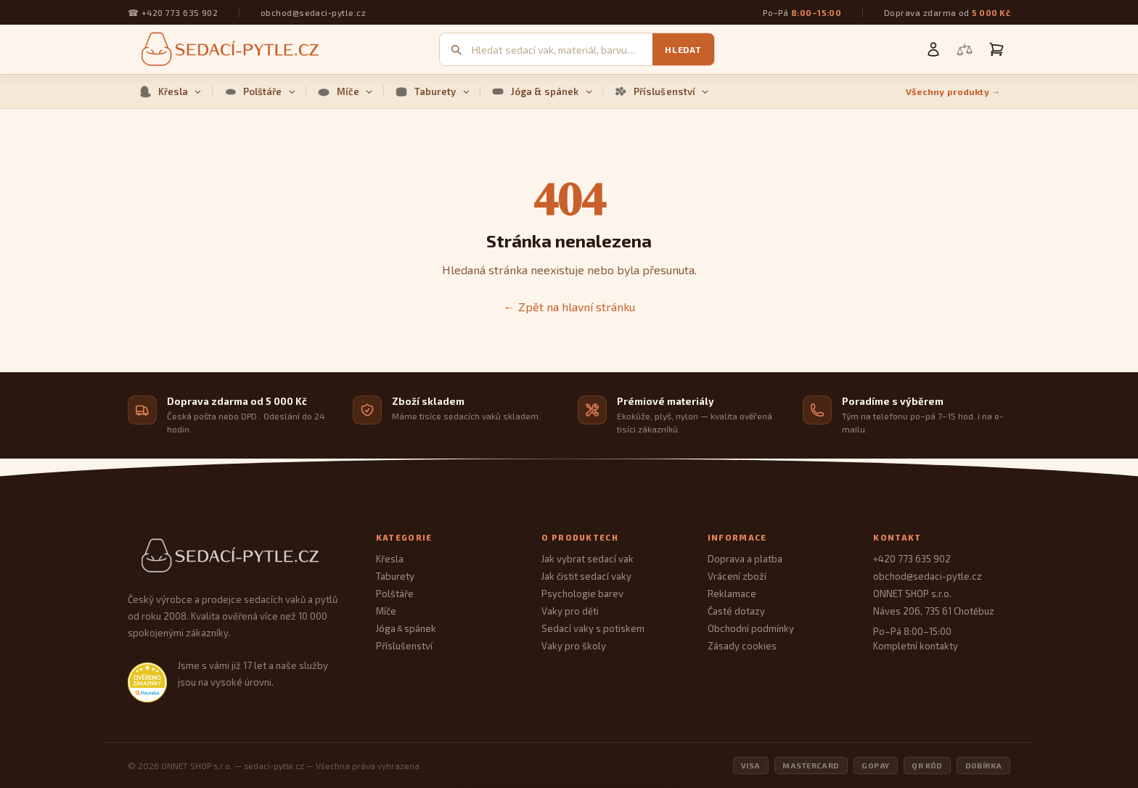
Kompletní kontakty (915, 646)
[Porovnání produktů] (964, 49)
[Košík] (996, 49)
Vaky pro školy (573, 646)
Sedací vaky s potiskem (592, 628)
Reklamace (732, 593)
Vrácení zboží (737, 576)
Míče (345, 91)
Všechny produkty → (953, 91)
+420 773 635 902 (180, 12)
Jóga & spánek (542, 91)
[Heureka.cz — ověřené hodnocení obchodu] (147, 682)
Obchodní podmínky (751, 628)
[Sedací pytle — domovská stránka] (228, 49)
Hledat (683, 49)
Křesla (170, 91)
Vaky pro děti (570, 611)
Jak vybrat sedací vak (587, 559)
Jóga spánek (406, 628)
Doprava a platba (745, 559)
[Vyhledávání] (562, 49)
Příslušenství (661, 91)
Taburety (432, 91)
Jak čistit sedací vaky (586, 576)
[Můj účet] (933, 49)
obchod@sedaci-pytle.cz (313, 12)
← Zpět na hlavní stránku (569, 306)
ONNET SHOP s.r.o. (912, 593)
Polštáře (259, 91)
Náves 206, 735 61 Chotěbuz (933, 611)
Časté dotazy (736, 611)
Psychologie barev (582, 593)
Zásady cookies (742, 646)
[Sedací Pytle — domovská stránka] (237, 556)
